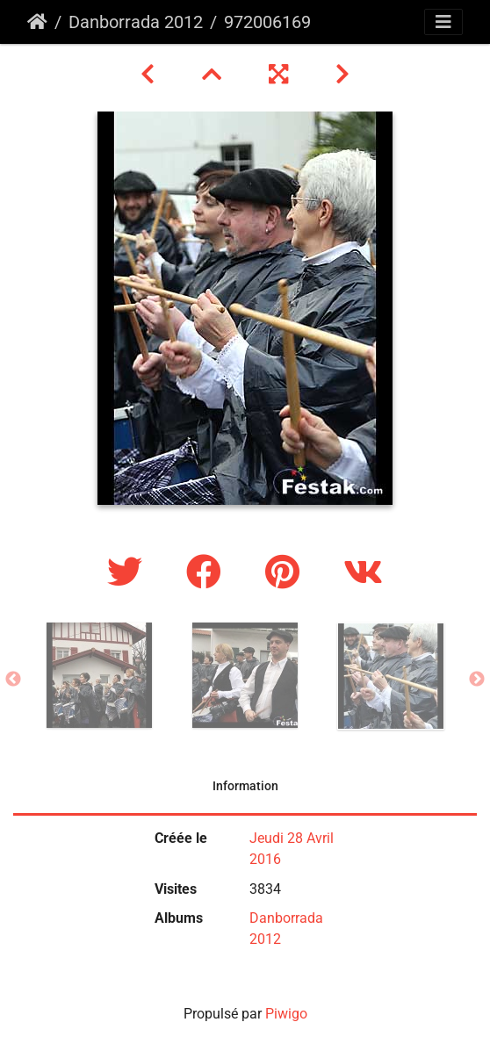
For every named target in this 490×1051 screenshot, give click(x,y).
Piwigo (286, 1013)
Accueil (37, 22)
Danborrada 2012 (135, 21)
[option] (99, 675)
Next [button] (477, 679)
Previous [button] (13, 679)
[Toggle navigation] (443, 22)
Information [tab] (245, 786)
